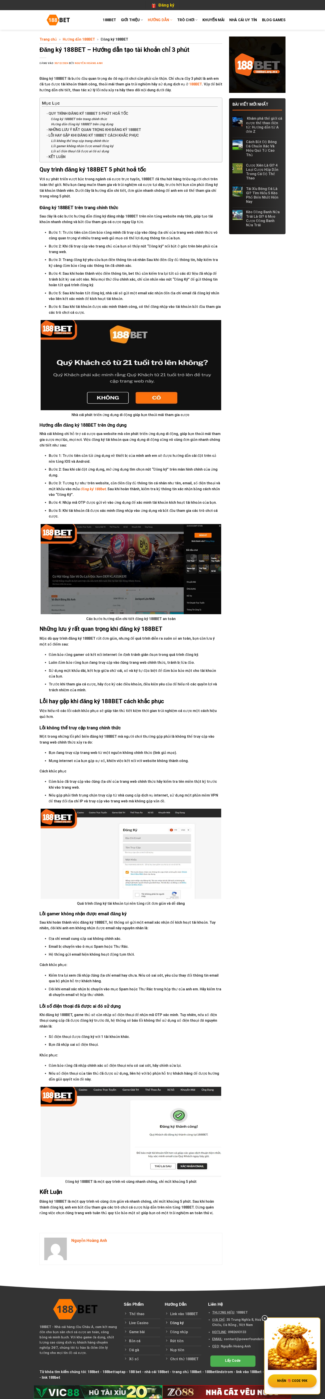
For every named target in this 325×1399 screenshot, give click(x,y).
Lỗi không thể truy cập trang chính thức (80, 141)
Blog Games (274, 20)
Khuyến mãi (213, 20)
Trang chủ (48, 39)
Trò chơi (187, 20)
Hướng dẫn (160, 20)
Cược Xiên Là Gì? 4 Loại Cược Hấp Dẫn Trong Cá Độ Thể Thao (262, 172)
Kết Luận (57, 157)
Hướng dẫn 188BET (79, 39)
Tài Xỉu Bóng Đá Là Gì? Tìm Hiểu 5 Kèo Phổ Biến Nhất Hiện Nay (262, 195)
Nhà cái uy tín (243, 20)
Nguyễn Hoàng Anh (89, 63)
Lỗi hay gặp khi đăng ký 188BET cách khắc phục (94, 135)
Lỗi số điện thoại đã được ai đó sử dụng (80, 151)
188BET (109, 20)
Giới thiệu (132, 20)
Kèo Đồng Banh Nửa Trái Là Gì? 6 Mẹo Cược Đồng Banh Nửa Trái (263, 218)
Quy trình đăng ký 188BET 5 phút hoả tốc (88, 113)
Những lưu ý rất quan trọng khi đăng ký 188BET (95, 130)
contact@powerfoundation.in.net (250, 1339)
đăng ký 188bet (93, 489)
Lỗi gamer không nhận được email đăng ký (82, 146)
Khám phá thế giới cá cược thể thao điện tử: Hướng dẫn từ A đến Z (264, 125)
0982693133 (237, 1332)
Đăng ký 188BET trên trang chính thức (79, 119)
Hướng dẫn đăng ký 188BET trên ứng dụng (82, 124)
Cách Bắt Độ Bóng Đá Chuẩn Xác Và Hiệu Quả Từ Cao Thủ (261, 148)
